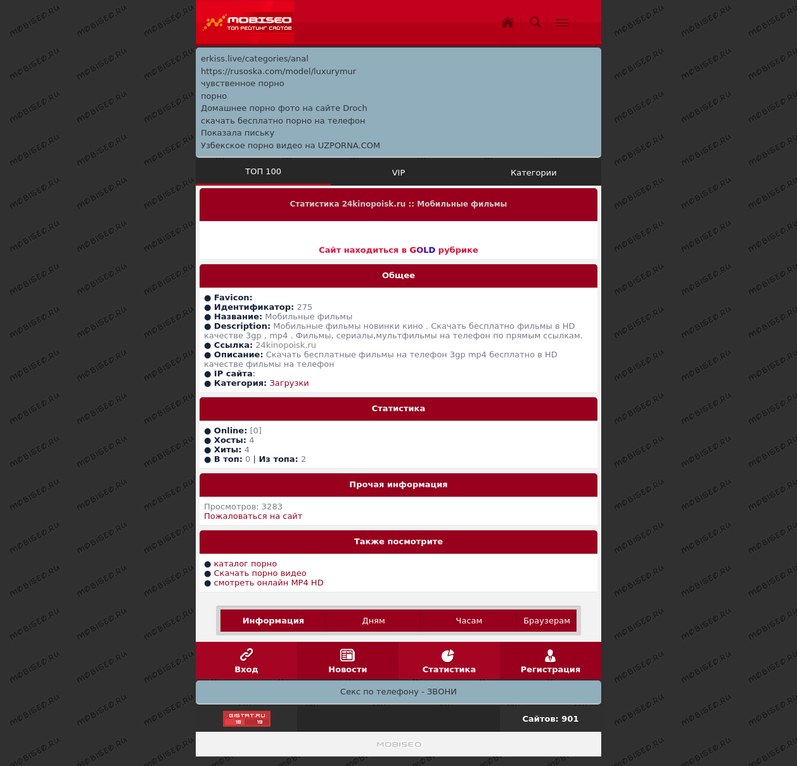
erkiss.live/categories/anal (255, 58)
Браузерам (546, 620)
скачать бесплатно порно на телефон (283, 120)
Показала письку (237, 132)
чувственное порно (242, 83)
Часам (469, 620)
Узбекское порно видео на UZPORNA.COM (290, 145)
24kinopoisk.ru (285, 345)
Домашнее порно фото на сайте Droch (284, 108)
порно (214, 96)
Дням (373, 620)
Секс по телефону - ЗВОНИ (398, 691)
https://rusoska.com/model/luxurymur (278, 71)
